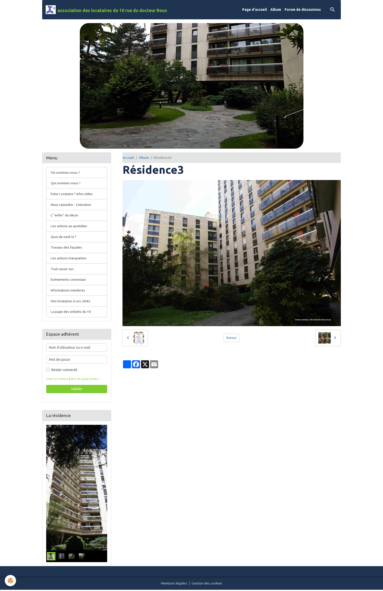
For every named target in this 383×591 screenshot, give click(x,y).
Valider (76, 390)
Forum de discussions (303, 10)
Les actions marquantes (69, 259)
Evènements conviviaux (69, 280)
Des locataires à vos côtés (71, 302)
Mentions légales (173, 584)
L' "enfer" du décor (65, 216)
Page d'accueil (254, 10)
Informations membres (68, 291)
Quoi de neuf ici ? (64, 237)
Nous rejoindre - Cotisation (71, 205)
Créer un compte (57, 380)
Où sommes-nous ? (66, 172)
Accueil (128, 158)
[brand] (106, 9)
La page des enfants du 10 (71, 313)
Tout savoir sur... (63, 270)
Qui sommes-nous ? (66, 183)
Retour (231, 338)
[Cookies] (10, 580)
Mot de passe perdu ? (85, 380)
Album (275, 10)
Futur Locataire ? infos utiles (72, 194)
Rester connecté (64, 371)
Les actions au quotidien (69, 226)
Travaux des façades (67, 248)
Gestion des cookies (207, 584)
